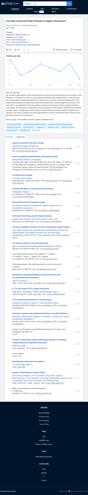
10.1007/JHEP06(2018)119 (19, 42)
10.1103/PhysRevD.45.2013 (49, 249)
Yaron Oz (25, 25)
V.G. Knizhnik (16, 205)
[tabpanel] (44, 269)
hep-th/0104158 (51, 181)
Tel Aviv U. (17, 25)
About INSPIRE (44, 413)
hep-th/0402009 (51, 194)
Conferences (71, 9)
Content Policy (44, 417)
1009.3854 (21, 367)
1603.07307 (37, 294)
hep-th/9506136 (46, 321)
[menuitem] (83, 3)
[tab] (12, 137)
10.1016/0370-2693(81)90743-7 (27, 151)
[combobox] (50, 3)
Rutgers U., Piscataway (32, 160)
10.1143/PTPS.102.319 (54, 170)
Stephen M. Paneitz (19, 346)
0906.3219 (46, 235)
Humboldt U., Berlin (29, 303)
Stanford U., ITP (28, 376)
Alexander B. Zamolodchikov (22, 316)
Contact (44, 480)
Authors (29, 9)
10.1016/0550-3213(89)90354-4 (50, 222)
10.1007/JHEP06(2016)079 (55, 294)
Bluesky (44, 473)
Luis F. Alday (16, 230)
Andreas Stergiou (46, 292)
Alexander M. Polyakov (20, 146)
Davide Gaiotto (51, 230)
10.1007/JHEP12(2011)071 (54, 383)
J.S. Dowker (16, 364)
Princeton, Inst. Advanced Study (33, 230)
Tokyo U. (26, 192)
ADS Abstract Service (19, 45)
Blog (44, 469)
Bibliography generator (44, 457)
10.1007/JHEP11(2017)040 (55, 283)
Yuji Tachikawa (30, 233)
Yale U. (55, 292)
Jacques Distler (17, 219)
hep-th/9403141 (46, 305)
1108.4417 (36, 383)
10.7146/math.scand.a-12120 (46, 269)
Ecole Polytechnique (34, 246)
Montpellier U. (29, 319)
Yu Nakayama (17, 192)
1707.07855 (37, 283)
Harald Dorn (16, 303)
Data (36, 11)
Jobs (42, 9)
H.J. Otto (40, 303)
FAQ (44, 437)
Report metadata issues (44, 444)
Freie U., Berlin (27, 178)
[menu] (80, 3)
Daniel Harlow (17, 376)
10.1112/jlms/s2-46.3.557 (48, 259)
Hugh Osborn (17, 292)
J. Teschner (16, 178)
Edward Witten (55, 378)
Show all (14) (36, 130)
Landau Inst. (33, 146)
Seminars (55, 9)
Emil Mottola (47, 246)
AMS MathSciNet (34, 45)
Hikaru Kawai (41, 219)
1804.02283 (15, 40)
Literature (15, 9)
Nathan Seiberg (17, 160)
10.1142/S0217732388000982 (48, 210)
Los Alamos (57, 246)
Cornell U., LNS (29, 219)
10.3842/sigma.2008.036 (38, 348)
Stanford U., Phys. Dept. (46, 376)
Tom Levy (9, 25)
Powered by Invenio (8, 491)
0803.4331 (21, 348)
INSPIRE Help (44, 440)
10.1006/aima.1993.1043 (43, 393)
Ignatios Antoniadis (19, 246)
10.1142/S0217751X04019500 (23, 197)
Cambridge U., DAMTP (30, 292)
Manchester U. (27, 364)
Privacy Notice (44, 420)
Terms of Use (44, 424)
